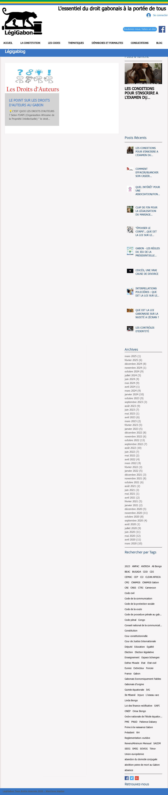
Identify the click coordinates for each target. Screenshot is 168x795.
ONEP (128, 711)
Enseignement (132, 657)
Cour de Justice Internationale (140, 641)
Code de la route (133, 609)
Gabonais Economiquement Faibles (143, 679)
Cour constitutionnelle (136, 636)
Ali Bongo (157, 566)
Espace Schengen (151, 657)
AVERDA (145, 566)
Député (128, 647)
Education (139, 647)
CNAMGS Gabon (150, 582)
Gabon (137, 674)
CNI (126, 588)
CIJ (141, 577)
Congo (141, 620)
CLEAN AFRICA (153, 577)
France (128, 674)
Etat (143, 663)
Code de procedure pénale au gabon (143, 614)
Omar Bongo (139, 711)
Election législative (144, 652)
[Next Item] (156, 73)
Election (129, 652)
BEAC (127, 572)
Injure (140, 695)
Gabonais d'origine (134, 684)
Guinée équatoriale (134, 690)
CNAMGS (135, 582)
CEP (136, 577)
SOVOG (144, 749)
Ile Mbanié (130, 695)
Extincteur (139, 668)
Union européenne (134, 754)
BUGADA (136, 572)
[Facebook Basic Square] (127, 778)
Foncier (150, 668)
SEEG (127, 749)
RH (137, 732)
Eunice (128, 668)
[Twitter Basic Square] (132, 778)
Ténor (153, 749)
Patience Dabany (148, 722)
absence (129, 770)
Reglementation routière (137, 738)
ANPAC (135, 566)
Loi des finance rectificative (138, 706)
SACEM (157, 743)
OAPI (157, 706)
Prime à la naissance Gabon (139, 727)
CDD (145, 572)
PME (127, 722)
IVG (148, 690)
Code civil (129, 593)
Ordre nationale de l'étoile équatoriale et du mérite (143, 717)
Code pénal (130, 620)
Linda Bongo (131, 700)
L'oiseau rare (152, 695)
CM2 (127, 582)
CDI (152, 572)
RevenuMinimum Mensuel (138, 743)
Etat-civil (151, 663)
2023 (127, 566)
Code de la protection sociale (139, 604)
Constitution (131, 631)
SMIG (135, 749)
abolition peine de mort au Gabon (142, 765)
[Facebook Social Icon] (162, 29)
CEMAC (128, 577)
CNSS (133, 588)
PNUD (134, 722)
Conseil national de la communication (143, 625)
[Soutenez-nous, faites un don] (140, 29)
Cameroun (150, 588)
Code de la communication (138, 599)
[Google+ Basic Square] (137, 778)
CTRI (140, 588)
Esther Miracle (132, 663)
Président (129, 732)
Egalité (150, 647)
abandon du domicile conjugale (141, 759)
